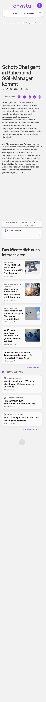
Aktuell (15, 13)
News (18, 23)
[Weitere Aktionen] (39, 234)
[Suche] (40, 13)
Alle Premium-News (32, 430)
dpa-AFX (5, 89)
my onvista (29, 13)
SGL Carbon (15, 230)
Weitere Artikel (34, 367)
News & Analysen (8, 23)
